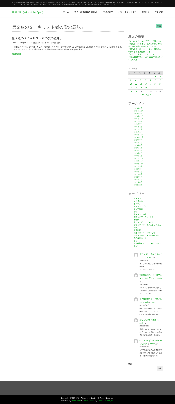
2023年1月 (138, 156)
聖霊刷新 (137, 230)
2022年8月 (138, 169)
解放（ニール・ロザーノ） (145, 233)
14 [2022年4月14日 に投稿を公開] (150, 84)
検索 (159, 26)
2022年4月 (138, 179)
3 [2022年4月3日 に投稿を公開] (130, 80)
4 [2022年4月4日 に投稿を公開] (135, 80)
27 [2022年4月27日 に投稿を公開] (146, 91)
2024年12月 (138, 116)
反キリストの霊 (140, 214)
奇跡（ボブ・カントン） (144, 217)
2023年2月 (138, 153)
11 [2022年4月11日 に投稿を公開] (136, 84)
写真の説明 (108, 12)
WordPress (76, 401)
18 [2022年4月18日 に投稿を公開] (136, 88)
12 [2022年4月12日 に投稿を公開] (141, 84)
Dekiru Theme (89, 401)
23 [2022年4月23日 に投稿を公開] (160, 88)
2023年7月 (138, 142)
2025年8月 (138, 113)
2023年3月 (138, 150)
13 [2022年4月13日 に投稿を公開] (146, 84)
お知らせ (146, 12)
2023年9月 (138, 140)
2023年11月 (138, 137)
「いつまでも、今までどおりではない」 (145, 41)
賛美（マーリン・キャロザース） (147, 235)
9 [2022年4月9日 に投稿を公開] (160, 80)
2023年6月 (138, 145)
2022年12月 (138, 158)
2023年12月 (138, 135)
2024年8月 (138, 121)
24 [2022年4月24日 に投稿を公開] (131, 91)
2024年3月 (138, 127)
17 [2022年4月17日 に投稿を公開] (131, 88)
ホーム (66, 12)
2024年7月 (138, 124)
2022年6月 (138, 174)
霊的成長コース (38, 43)
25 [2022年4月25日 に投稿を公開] (136, 91)
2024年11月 (138, 119)
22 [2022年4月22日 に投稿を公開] (155, 88)
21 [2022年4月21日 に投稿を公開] (150, 88)
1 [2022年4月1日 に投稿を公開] (155, 76)
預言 (135, 241)
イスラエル (138, 201)
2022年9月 (138, 166)
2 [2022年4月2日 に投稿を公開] (160, 76)
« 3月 (142, 95)
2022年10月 (138, 164)
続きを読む (16, 54)
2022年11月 (138, 161)
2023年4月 (138, 148)
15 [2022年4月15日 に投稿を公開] (155, 84)
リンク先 (159, 12)
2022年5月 (138, 177)
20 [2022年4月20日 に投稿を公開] (146, 88)
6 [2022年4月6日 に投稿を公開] (145, 80)
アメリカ (137, 198)
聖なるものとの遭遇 (148, 320)
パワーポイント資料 (127, 12)
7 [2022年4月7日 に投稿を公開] (150, 80)
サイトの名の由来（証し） (86, 12)
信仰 (135, 212)
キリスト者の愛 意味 (53, 43)
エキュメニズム (140, 206)
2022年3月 (138, 182)
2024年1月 (138, 132)
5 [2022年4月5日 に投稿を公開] (140, 80)
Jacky (14, 43)
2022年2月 (138, 185)
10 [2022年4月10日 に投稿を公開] (131, 84)
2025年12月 (138, 111)
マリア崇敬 (138, 209)
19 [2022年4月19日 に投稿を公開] (141, 88)
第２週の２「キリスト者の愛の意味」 (37, 38)
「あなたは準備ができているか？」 (143, 54)
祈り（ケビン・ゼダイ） (144, 222)
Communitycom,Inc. (105, 401)
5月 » (148, 95)
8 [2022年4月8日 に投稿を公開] (155, 80)
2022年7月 (138, 172)
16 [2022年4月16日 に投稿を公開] (160, 84)
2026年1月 (138, 108)
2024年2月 (138, 129)
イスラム (137, 204)
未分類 (136, 220)
